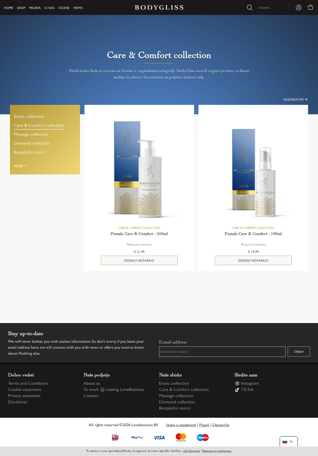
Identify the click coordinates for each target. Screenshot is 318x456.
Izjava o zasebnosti (181, 425)
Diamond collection (32, 144)
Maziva (35, 8)
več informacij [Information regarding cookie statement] (191, 451)
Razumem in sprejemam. (217, 451)
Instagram (250, 384)
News (78, 8)
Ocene (64, 8)
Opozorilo (221, 425)
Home (8, 8)
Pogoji (204, 425)
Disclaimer (18, 402)
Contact (90, 396)
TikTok (247, 390)
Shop (21, 8)
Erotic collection (29, 117)
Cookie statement (24, 390)
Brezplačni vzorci (29, 153)
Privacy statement (24, 396)
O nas (50, 8)
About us (91, 384)
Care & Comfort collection (39, 126)
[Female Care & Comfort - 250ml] (139, 170)
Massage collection (31, 135)
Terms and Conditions (28, 384)
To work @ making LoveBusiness (113, 390)
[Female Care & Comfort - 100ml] (253, 170)
